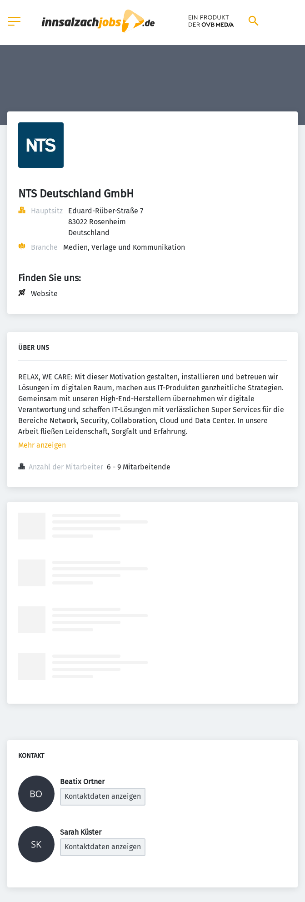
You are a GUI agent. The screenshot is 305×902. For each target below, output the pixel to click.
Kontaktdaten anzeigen (103, 796)
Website (44, 293)
